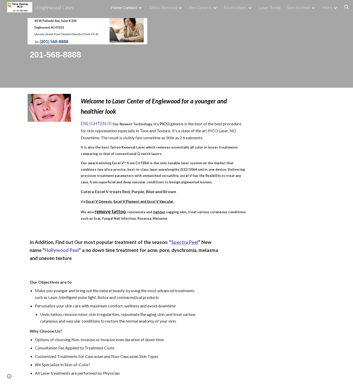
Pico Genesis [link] (200, 7)
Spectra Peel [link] (298, 7)
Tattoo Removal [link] (163, 7)
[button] (347, 7)
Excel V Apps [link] (235, 7)
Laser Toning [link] (269, 7)
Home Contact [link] (124, 7)
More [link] (327, 7)
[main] (87, 54)
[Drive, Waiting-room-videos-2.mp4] (240, 44)
